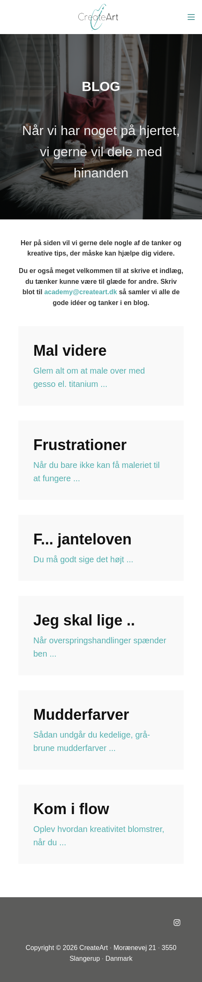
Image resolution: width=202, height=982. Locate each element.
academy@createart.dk (80, 291)
